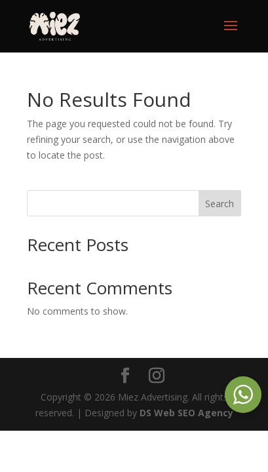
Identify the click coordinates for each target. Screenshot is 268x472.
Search (219, 203)
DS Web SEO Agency (186, 412)
